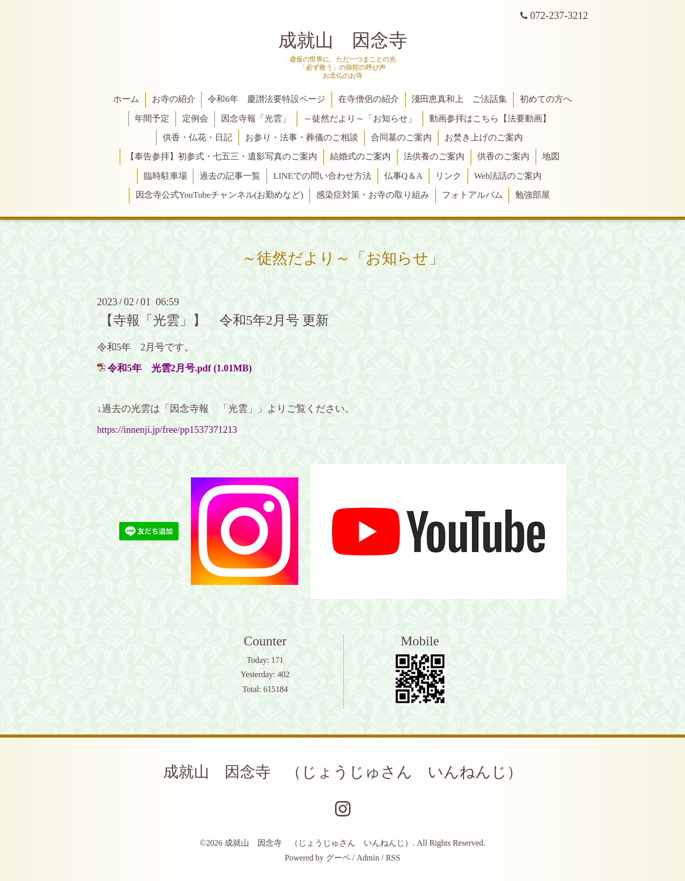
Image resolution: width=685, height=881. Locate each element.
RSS (393, 857)
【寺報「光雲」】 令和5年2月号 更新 (214, 319)
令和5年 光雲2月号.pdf (159, 368)
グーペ (338, 857)
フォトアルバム (472, 195)
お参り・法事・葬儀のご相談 (301, 137)
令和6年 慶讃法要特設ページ (266, 99)
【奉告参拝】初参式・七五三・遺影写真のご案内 (221, 156)
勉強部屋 (532, 195)
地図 (551, 156)
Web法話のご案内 (508, 176)
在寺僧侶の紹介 (368, 99)
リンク (448, 176)
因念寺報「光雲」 (256, 118)
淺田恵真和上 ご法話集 (459, 99)
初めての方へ (546, 99)
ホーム (126, 99)
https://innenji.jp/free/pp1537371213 (167, 429)
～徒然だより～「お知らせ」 (359, 118)
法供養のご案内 (434, 156)
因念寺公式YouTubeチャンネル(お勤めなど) (219, 195)
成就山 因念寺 (342, 40)
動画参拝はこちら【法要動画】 (490, 118)
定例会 (195, 118)
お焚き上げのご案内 (484, 137)
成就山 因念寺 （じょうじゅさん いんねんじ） (342, 771)
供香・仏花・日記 (197, 137)
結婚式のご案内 (360, 156)
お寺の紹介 (173, 99)
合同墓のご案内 (401, 137)
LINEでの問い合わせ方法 (322, 176)
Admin (368, 857)
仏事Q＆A (403, 176)
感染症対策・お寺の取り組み (372, 195)
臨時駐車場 (165, 176)
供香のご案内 (503, 156)
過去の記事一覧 (230, 176)
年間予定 (152, 118)
